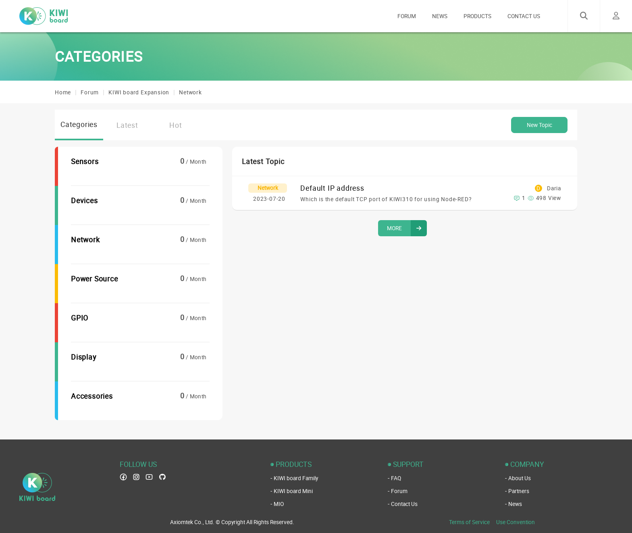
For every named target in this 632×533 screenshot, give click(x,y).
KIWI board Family (296, 478)
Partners (518, 491)
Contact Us (404, 504)
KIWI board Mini (293, 491)
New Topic (539, 125)
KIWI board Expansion (138, 92)
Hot (175, 125)
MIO (279, 504)
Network (190, 92)
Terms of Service (469, 522)
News (515, 504)
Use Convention (515, 522)
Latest (127, 125)
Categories (79, 124)
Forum (90, 92)
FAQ (396, 478)
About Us (519, 478)
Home (63, 92)
